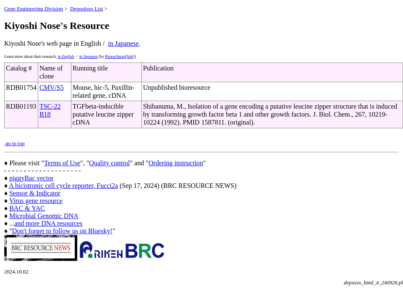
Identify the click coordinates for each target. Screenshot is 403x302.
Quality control (109, 163)
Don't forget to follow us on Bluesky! (62, 230)
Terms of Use (62, 163)
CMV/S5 (51, 87)
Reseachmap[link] (119, 56)
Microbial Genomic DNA (43, 215)
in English (66, 56)
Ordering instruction (176, 163)
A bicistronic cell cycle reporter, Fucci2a (63, 185)
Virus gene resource (36, 200)
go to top (14, 143)
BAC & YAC (27, 208)
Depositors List (86, 9)
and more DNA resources (48, 223)
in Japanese (123, 43)
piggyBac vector (31, 178)
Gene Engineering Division (33, 9)
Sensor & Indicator (34, 193)
